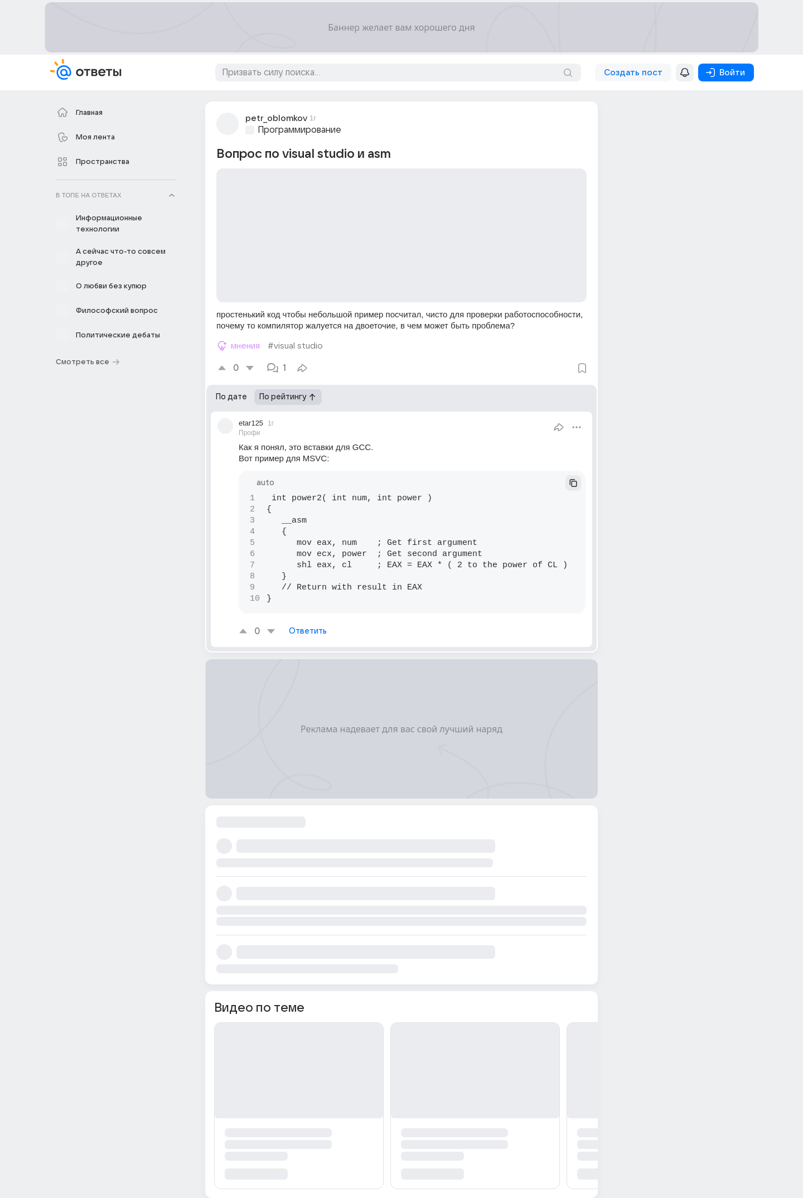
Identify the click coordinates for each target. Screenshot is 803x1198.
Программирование (299, 130)
